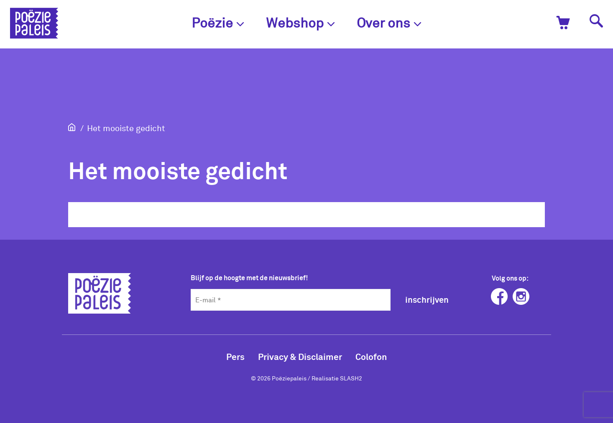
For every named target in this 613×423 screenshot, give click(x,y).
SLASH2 (351, 378)
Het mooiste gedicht (126, 128)
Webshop (300, 22)
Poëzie (218, 22)
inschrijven (427, 299)
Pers (235, 356)
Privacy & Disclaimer (300, 356)
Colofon (371, 356)
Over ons (389, 22)
